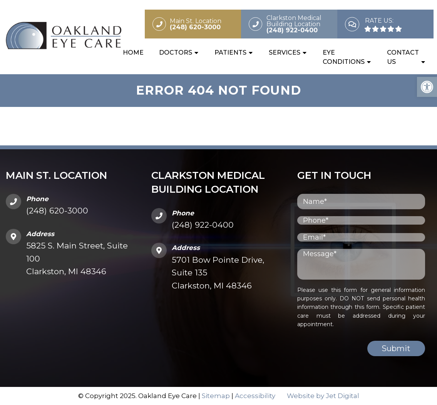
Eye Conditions (344, 57)
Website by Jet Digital (323, 396)
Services (284, 52)
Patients (230, 52)
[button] (427, 87)
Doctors (175, 52)
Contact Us (403, 57)
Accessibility (255, 396)
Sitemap (216, 396)
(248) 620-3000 (57, 210)
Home (133, 52)
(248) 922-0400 (203, 225)
